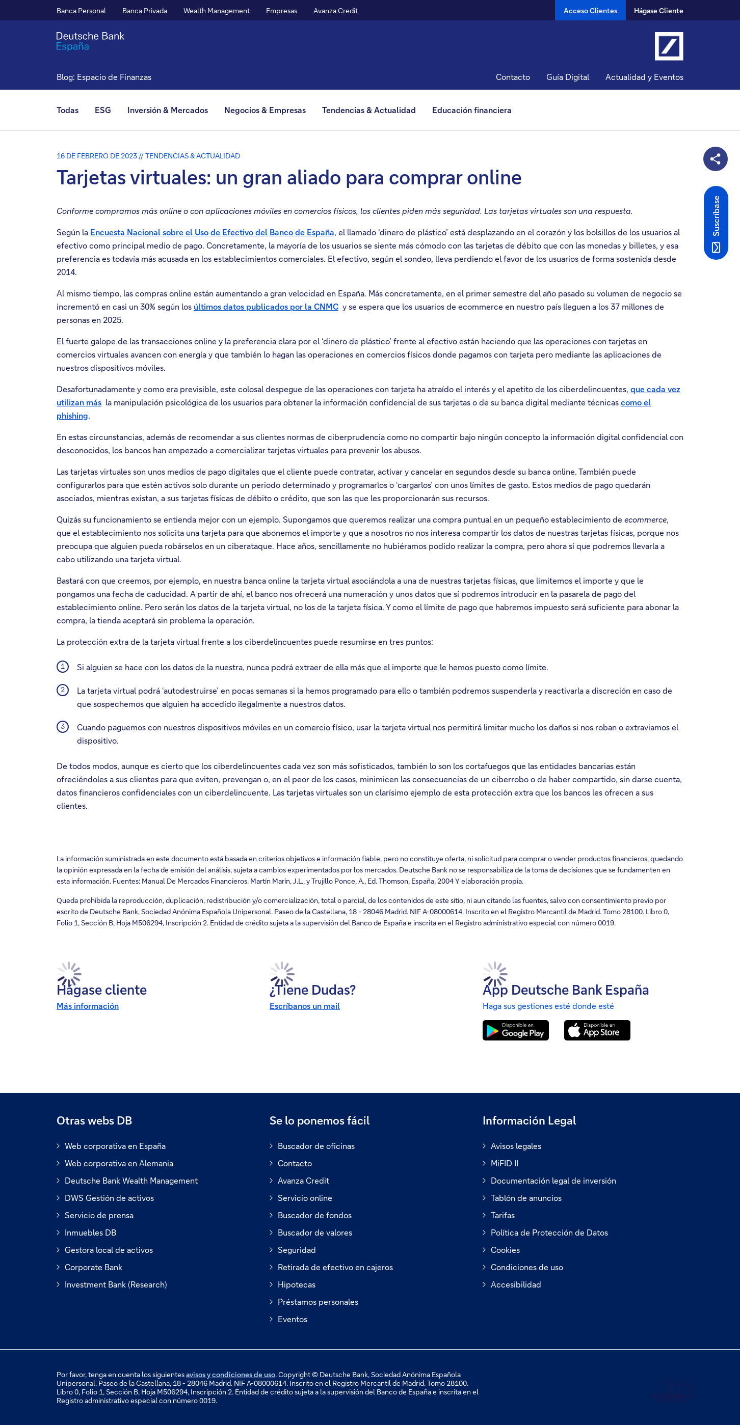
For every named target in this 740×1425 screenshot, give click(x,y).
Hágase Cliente (658, 10)
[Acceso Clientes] (590, 10)
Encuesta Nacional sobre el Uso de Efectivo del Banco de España (212, 232)
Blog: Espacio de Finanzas (104, 76)
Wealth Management (216, 10)
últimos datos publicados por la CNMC (266, 306)
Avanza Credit (335, 10)
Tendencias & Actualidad (369, 109)
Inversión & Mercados (167, 109)
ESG (103, 109)
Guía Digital (567, 76)
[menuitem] (72, 110)
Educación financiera (472, 109)
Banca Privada (144, 10)
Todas (67, 109)
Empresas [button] (281, 10)
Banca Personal (81, 10)
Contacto (513, 76)
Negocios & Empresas (265, 109)
